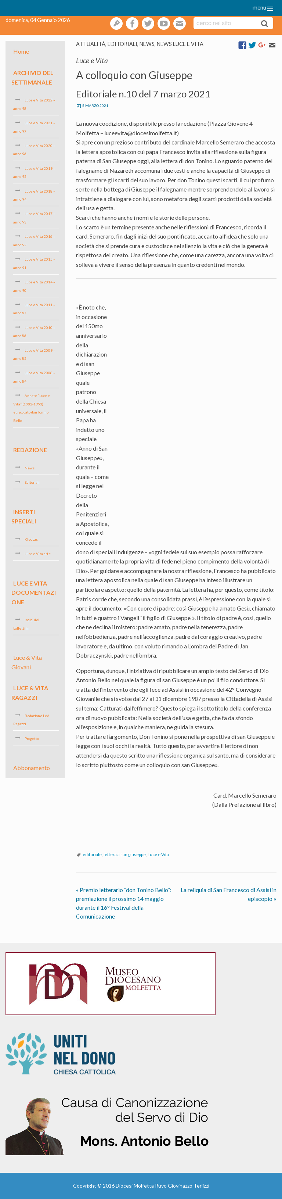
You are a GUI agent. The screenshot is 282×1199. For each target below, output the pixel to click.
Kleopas (31, 539)
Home (21, 51)
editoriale (92, 854)
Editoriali (122, 44)
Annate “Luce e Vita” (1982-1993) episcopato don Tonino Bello (31, 407)
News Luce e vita (180, 44)
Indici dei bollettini (26, 624)
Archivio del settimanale (32, 77)
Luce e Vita (158, 854)
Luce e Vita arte (38, 553)
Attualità (90, 44)
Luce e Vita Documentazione (33, 592)
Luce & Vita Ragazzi (29, 692)
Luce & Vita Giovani (26, 662)
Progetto (32, 738)
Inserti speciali (23, 516)
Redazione (30, 449)
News (147, 44)
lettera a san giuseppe (125, 854)
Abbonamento (31, 767)
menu (259, 7)
